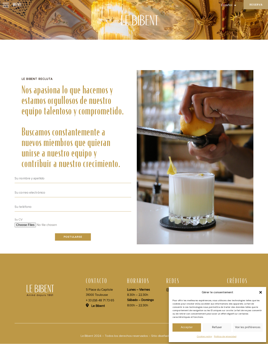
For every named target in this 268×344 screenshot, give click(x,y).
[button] (260, 292)
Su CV (19, 219)
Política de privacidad (225, 337)
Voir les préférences (247, 327)
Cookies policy (204, 337)
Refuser (217, 327)
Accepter (187, 327)
